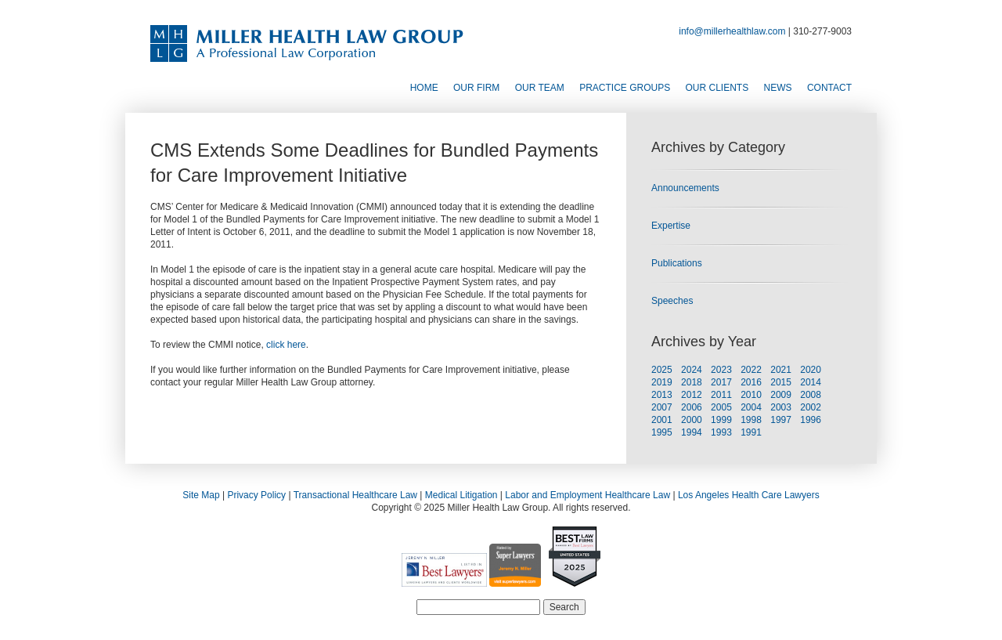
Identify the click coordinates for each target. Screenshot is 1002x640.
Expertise (670, 225)
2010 (751, 394)
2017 (721, 382)
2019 (661, 382)
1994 (691, 432)
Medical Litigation (461, 495)
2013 (661, 394)
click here (286, 344)
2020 (810, 369)
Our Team (539, 87)
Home (424, 87)
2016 (751, 382)
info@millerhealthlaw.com (732, 31)
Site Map (200, 495)
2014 (810, 382)
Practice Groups (624, 87)
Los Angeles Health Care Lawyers (749, 495)
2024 (691, 369)
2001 (661, 419)
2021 (780, 369)
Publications (676, 263)
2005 (721, 407)
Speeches (672, 300)
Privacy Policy (256, 495)
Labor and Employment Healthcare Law (587, 495)
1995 (661, 432)
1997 (780, 419)
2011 (721, 394)
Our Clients (717, 87)
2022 (751, 369)
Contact (829, 87)
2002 (810, 407)
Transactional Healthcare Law (355, 495)
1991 (751, 432)
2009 (780, 394)
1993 (721, 432)
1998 (751, 419)
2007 (661, 407)
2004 (751, 407)
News (778, 87)
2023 (721, 369)
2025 (661, 369)
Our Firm (476, 87)
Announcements (685, 188)
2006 (691, 407)
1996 (810, 419)
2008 (810, 394)
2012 (691, 394)
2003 (780, 407)
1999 (721, 419)
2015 (780, 382)
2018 (691, 382)
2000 (691, 419)
